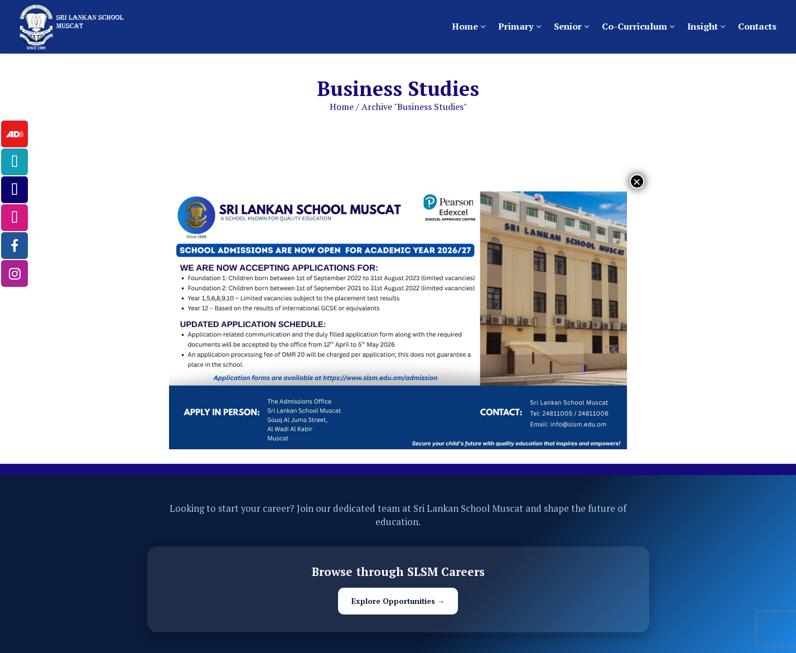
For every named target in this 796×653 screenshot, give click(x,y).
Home (342, 106)
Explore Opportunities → (398, 601)
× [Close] (637, 181)
